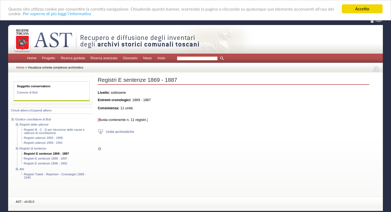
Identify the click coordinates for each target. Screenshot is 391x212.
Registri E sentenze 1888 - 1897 (45, 158)
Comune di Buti (27, 92)
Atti (22, 169)
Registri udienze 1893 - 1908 (43, 137)
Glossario (130, 58)
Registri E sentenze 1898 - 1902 (45, 163)
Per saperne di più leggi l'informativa (57, 14)
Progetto (48, 58)
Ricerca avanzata (103, 58)
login (379, 20)
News (147, 58)
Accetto (362, 9)
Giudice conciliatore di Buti (33, 119)
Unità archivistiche (120, 131)
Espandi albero (41, 110)
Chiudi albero (20, 110)
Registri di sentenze (33, 148)
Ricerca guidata (73, 58)
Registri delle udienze (34, 124)
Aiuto (161, 58)
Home (31, 58)
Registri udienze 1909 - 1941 (43, 142)
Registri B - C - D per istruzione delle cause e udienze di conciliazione (54, 131)
